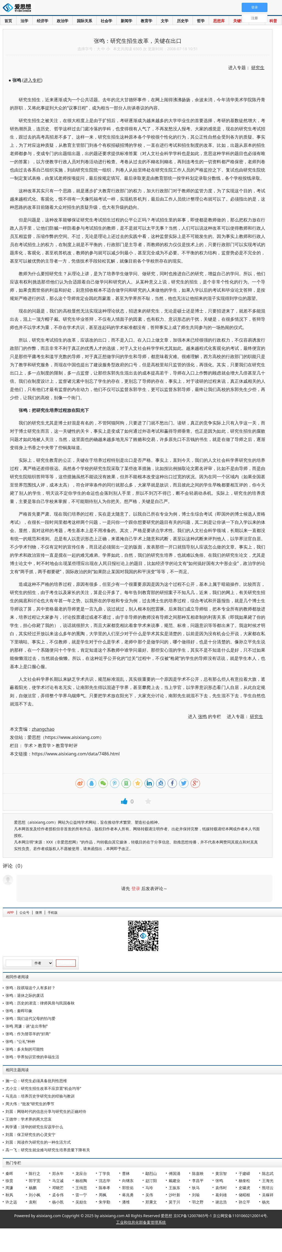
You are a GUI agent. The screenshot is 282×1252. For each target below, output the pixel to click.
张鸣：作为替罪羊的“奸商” (27, 1033)
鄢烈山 (151, 1173)
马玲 (149, 1187)
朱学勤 (104, 1202)
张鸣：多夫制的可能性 (24, 1049)
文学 (164, 20)
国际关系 (84, 20)
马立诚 (58, 1180)
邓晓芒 (58, 1187)
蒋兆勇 (128, 1194)
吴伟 (149, 1194)
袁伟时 (221, 1187)
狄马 (196, 1187)
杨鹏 (32, 1187)
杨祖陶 (81, 1180)
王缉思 (81, 1187)
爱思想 (18, 8)
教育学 (146, 20)
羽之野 (198, 1202)
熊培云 (267, 1187)
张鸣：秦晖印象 (18, 1010)
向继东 (128, 1180)
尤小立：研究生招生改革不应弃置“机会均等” (43, 1088)
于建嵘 (244, 1173)
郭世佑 (128, 1187)
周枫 (102, 1194)
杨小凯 (58, 1202)
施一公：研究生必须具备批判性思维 (36, 1080)
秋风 (9, 1194)
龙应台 (81, 1173)
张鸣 (219, 1180)
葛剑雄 (221, 1194)
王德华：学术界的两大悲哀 (28, 1119)
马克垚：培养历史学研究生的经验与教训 (40, 1096)
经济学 (42, 20)
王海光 (267, 1180)
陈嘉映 (198, 1173)
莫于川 (174, 1202)
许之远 (11, 1202)
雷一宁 (81, 1194)
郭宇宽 (34, 1180)
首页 (8, 20)
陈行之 (34, 1173)
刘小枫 (34, 1194)
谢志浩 (221, 1202)
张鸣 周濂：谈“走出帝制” (26, 1026)
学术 (28, 745)
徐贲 (9, 1180)
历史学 (182, 20)
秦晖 (9, 1173)
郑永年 (58, 1173)
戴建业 (174, 1180)
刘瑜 (196, 1194)
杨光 (266, 1202)
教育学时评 (67, 745)
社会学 (106, 20)
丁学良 (104, 1173)
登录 (135, 888)
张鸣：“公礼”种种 (20, 1041)
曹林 (126, 1173)
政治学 (62, 20)
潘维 (126, 1202)
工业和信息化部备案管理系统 (141, 1222)
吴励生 (81, 1202)
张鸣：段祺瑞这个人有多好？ (30, 987)
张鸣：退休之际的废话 (24, 995)
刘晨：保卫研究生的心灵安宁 (30, 1134)
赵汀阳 (151, 1180)
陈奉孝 (104, 1187)
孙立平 (244, 1202)
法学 (24, 20)
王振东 (174, 1187)
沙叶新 (174, 1194)
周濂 (9, 1187)
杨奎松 (244, 1180)
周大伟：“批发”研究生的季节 (29, 1103)
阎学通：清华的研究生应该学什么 (34, 1126)
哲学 (201, 20)
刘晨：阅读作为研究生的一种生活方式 (38, 1142)
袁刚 (32, 1202)
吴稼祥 (267, 1194)
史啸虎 (244, 1187)
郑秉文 (151, 1202)
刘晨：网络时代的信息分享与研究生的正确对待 (45, 1111)
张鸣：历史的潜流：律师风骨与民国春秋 (40, 1003)
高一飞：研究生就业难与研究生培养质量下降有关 (47, 1149)
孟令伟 (58, 1194)
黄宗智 (221, 1173)
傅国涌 (174, 1173)
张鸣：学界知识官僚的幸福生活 (32, 1056)
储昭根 (244, 1194)
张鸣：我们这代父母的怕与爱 (30, 1018)
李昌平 (198, 1180)
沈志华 (104, 1180)
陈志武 (267, 1173)
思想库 (219, 20)
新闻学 (126, 20)
